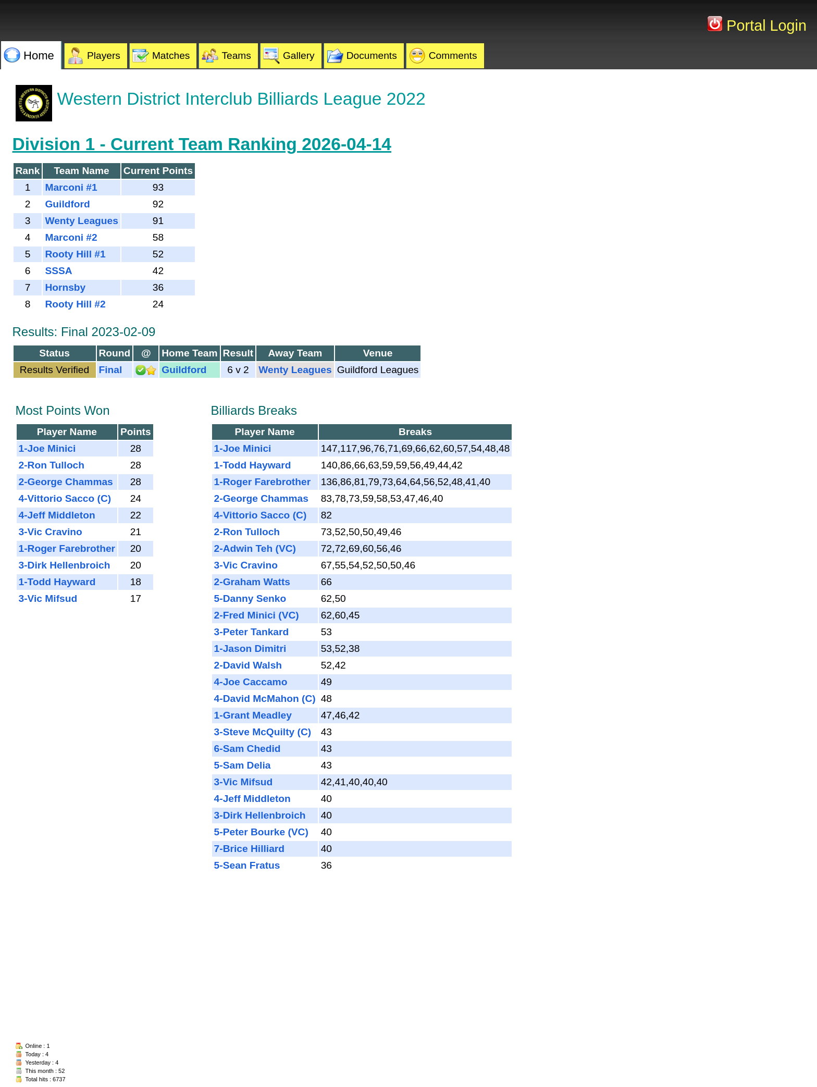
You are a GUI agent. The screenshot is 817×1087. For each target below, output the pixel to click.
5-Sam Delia (242, 765)
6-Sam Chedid (247, 748)
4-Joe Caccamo (251, 681)
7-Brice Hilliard (249, 848)
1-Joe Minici (47, 448)
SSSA (58, 270)
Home (38, 55)
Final (110, 369)
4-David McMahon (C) (265, 698)
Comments (453, 55)
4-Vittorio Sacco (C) (65, 498)
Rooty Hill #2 (75, 304)
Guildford (67, 204)
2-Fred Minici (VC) (256, 615)
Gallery (299, 55)
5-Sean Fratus (247, 865)
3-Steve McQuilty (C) (263, 731)
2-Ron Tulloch (51, 465)
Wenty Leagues (81, 220)
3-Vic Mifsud (48, 598)
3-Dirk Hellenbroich (64, 565)
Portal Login (764, 25)
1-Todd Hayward (57, 581)
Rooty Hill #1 (75, 254)
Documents (371, 55)
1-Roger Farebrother (67, 548)
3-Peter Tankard (251, 631)
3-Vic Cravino (50, 531)
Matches (171, 55)
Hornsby (65, 287)
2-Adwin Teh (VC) (255, 548)
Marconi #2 (71, 237)
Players (103, 55)
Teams (236, 55)
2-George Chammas (66, 481)
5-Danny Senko (250, 598)
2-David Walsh (248, 665)
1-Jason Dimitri (250, 648)
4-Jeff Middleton (57, 515)
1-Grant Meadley (253, 715)
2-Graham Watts (252, 581)
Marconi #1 (71, 187)
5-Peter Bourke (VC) (261, 831)
